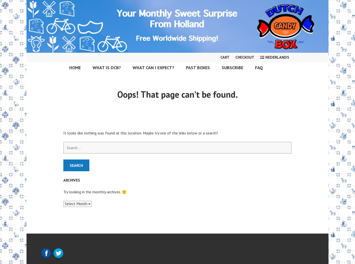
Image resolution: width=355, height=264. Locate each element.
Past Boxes (198, 67)
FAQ (259, 67)
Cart (225, 57)
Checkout (244, 57)
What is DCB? (107, 67)
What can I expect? (153, 67)
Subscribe (232, 67)
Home (75, 67)
